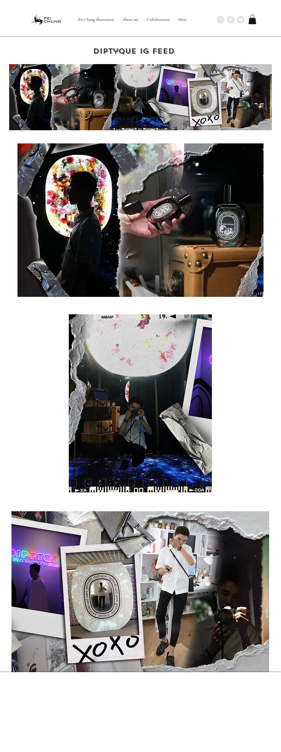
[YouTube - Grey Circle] (240, 19)
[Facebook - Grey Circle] (230, 19)
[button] (252, 19)
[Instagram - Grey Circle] (220, 19)
